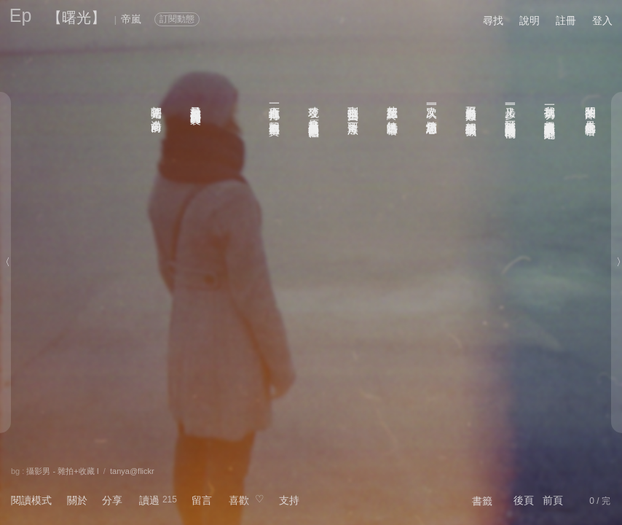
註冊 (566, 20)
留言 (202, 500)
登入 (602, 20)
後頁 (523, 500)
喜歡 (239, 500)
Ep (20, 15)
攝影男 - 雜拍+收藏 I (62, 471)
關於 (77, 500)
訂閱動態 (177, 19)
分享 (112, 500)
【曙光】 (76, 17)
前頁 (553, 500)
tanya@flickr (132, 471)
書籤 (482, 501)
